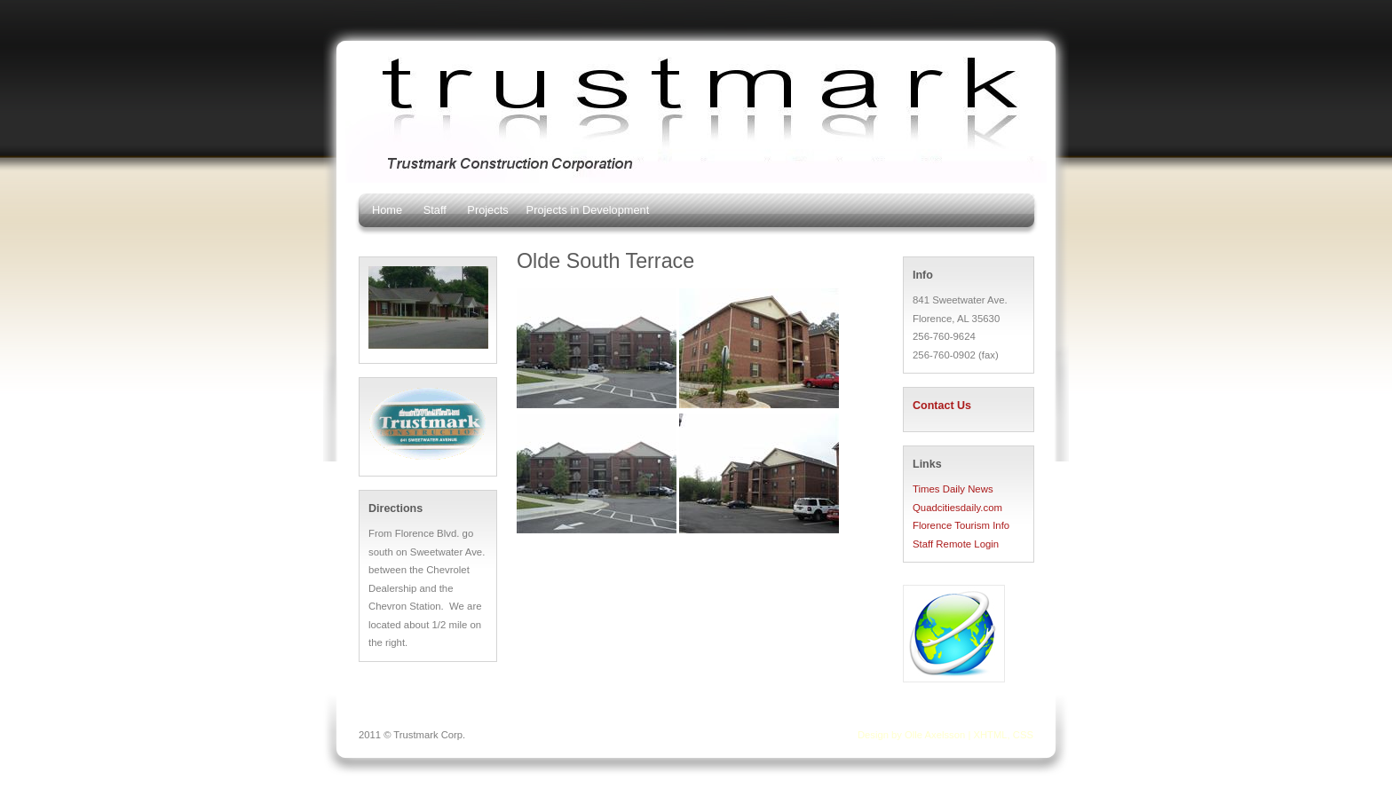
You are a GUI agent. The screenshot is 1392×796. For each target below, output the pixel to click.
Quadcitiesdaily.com (957, 507)
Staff (435, 210)
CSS (1023, 734)
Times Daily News (953, 489)
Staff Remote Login (956, 544)
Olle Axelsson (935, 734)
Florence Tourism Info (961, 525)
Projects (487, 210)
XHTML (990, 734)
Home (387, 210)
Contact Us (942, 405)
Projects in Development (588, 210)
